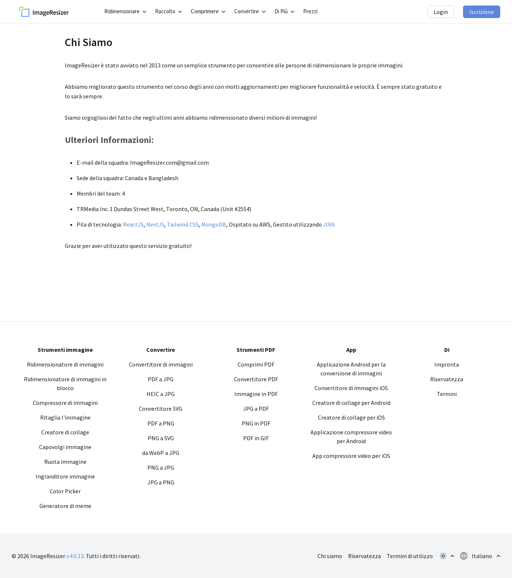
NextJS (155, 224)
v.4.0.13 (75, 556)
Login (441, 11)
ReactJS (133, 224)
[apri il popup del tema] (446, 555)
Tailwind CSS (183, 224)
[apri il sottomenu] (125, 11)
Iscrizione (481, 11)
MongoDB (213, 224)
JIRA (329, 224)
